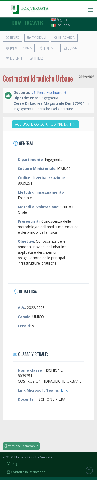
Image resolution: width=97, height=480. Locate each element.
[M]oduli (36, 37)
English (59, 19)
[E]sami (70, 48)
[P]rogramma (18, 48)
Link (64, 390)
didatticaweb (27, 22)
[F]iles (36, 58)
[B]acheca (64, 37)
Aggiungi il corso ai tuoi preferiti (45, 124)
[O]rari (47, 48)
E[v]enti (13, 58)
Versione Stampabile (21, 446)
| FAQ (10, 464)
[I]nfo (12, 37)
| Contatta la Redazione (24, 472)
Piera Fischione (49, 92)
